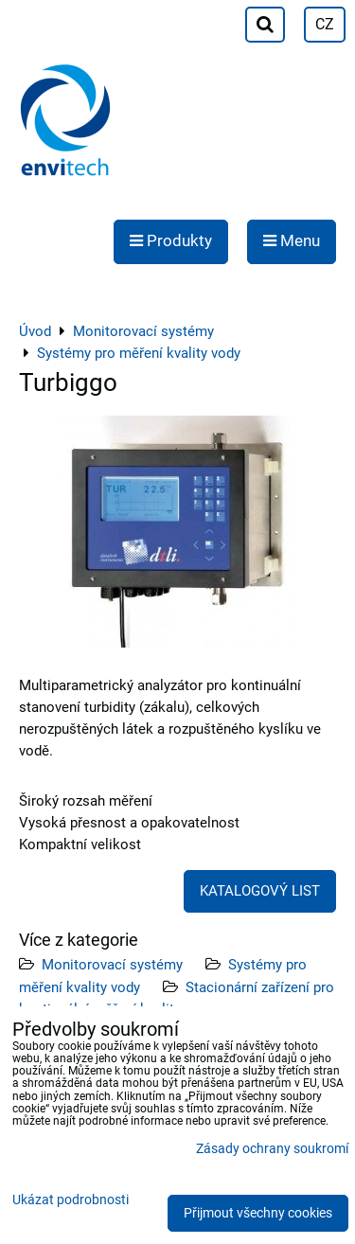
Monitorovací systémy (112, 964)
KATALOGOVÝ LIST (260, 890)
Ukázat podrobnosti (70, 1200)
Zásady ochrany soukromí (272, 1149)
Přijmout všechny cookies (258, 1213)
